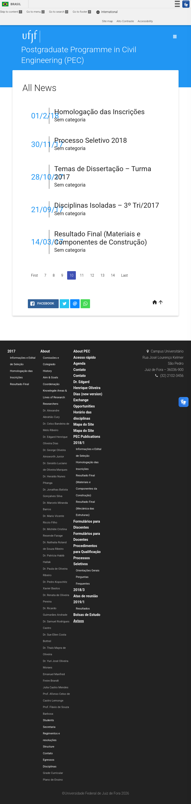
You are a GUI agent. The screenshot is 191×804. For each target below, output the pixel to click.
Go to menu (36, 11)
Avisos (78, 621)
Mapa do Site (83, 424)
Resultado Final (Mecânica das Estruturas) (85, 508)
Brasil (10, 4)
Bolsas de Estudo (86, 615)
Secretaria (49, 727)
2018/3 (79, 590)
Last (124, 275)
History (47, 371)
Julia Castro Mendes (55, 687)
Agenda (79, 363)
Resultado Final (19, 384)
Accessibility (145, 21)
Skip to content (11, 11)
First (34, 275)
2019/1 (79, 602)
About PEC (81, 351)
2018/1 (79, 443)
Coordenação (51, 384)
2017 (11, 351)
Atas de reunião (85, 596)
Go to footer (82, 11)
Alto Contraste (125, 21)
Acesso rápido (84, 357)
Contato (48, 753)
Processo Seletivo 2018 (90, 140)
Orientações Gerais (87, 570)
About (45, 351)
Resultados (83, 608)
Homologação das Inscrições (99, 112)
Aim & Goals (50, 377)
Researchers (50, 403)
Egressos (48, 759)
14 (113, 275)
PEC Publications (86, 437)
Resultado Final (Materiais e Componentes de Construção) (100, 238)
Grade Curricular (53, 773)
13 (102, 275)
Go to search (58, 11)
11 (82, 275)
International (107, 12)
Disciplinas (49, 766)
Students (48, 720)
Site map (107, 21)
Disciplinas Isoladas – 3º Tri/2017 (106, 205)
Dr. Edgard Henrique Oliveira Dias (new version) (87, 388)
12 (92, 275)
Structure (48, 746)
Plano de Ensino (53, 779)
